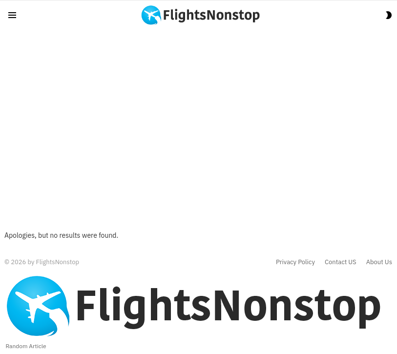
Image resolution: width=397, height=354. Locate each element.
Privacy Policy (295, 262)
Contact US (340, 262)
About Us (379, 262)
